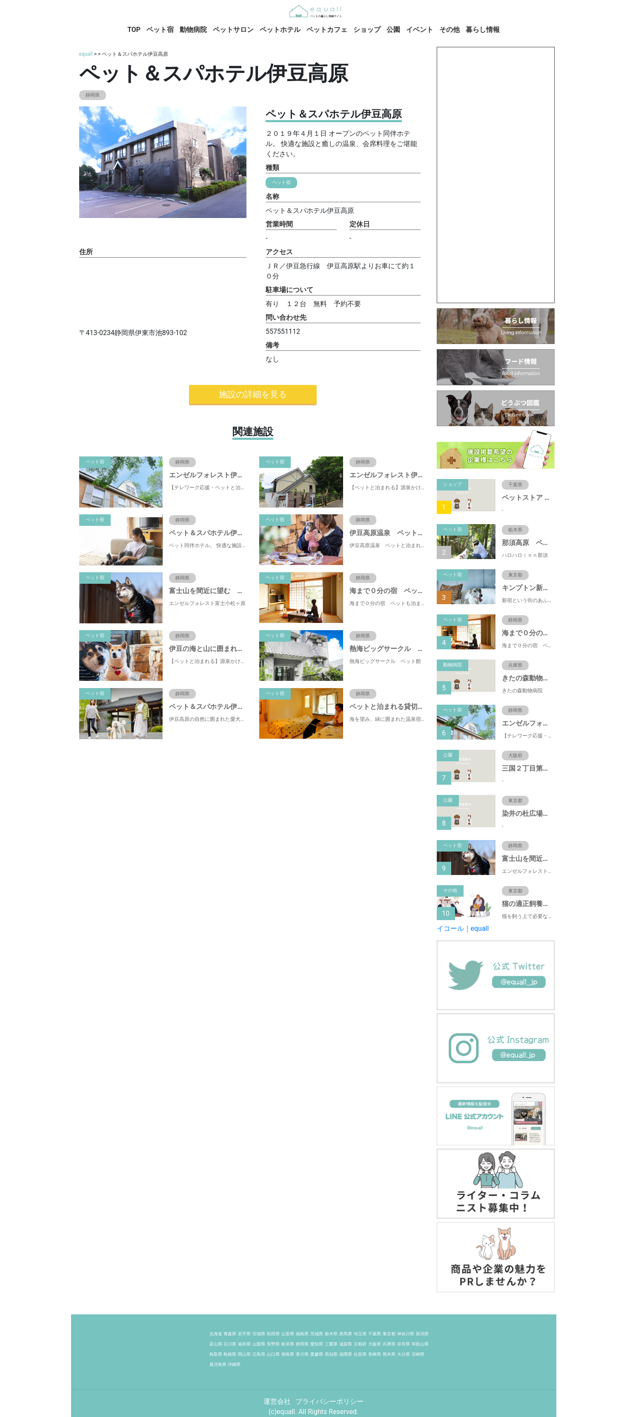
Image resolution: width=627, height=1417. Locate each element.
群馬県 (345, 1333)
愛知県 (316, 1344)
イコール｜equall (463, 928)
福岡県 (345, 1354)
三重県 (331, 1344)
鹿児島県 (217, 1364)
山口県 (273, 1354)
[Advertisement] (495, 175)
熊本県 (389, 1354)
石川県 (229, 1344)
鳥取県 (215, 1354)
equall (86, 54)
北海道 (215, 1333)
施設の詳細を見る (253, 394)
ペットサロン (233, 30)
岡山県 (244, 1354)
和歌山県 (420, 1344)
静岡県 (302, 1344)
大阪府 (374, 1344)
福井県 (244, 1344)
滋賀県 (345, 1344)
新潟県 (422, 1333)
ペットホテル (280, 30)
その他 (449, 30)
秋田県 (273, 1333)
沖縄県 (234, 1364)
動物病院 (193, 30)
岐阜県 (287, 1344)
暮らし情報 (483, 30)
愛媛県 (316, 1354)
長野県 (273, 1344)
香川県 (302, 1354)
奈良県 (403, 1344)
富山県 (215, 1344)
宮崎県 (418, 1354)
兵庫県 (389, 1344)
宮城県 (258, 1333)
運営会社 (277, 1401)
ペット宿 (160, 30)
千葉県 (374, 1333)
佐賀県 (360, 1354)
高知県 (331, 1354)
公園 (393, 30)
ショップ (367, 30)
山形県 (287, 1333)
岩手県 (244, 1333)
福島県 (302, 1333)
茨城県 (316, 1333)
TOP (133, 30)
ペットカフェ (326, 30)
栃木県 (331, 1333)
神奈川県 (405, 1333)
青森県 (229, 1333)
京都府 (360, 1344)
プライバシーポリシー (329, 1401)
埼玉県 (360, 1333)
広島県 (258, 1354)
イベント (419, 30)
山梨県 (258, 1344)
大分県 (403, 1354)
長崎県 (374, 1354)
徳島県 (287, 1354)
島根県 (229, 1354)
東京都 (389, 1333)
